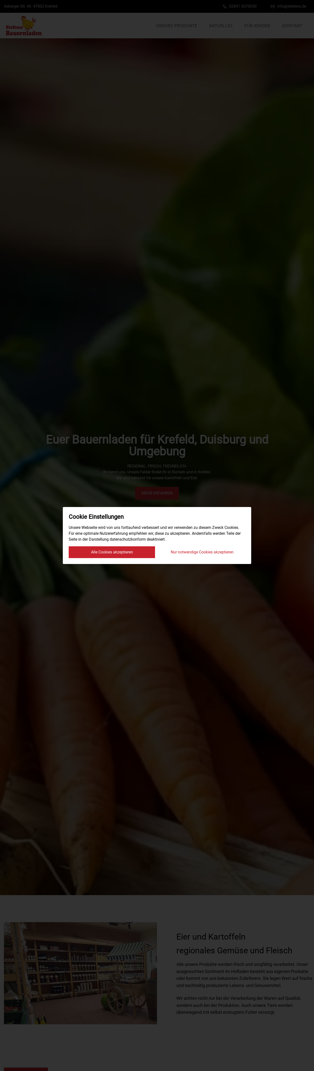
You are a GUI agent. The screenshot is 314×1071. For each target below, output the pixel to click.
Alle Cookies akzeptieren (112, 552)
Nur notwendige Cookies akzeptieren (202, 552)
